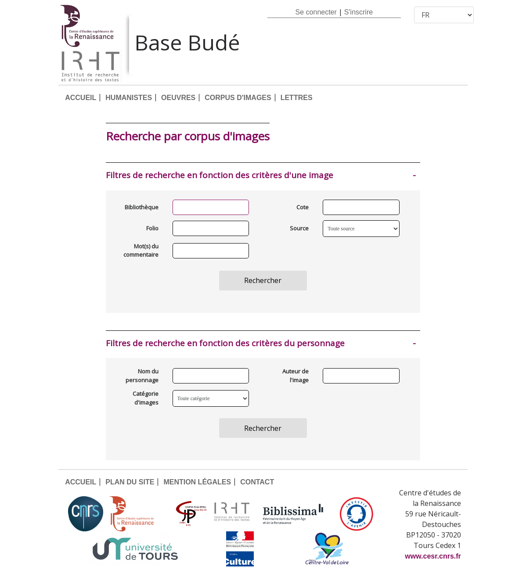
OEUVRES (178, 97)
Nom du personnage (142, 375)
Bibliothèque (142, 207)
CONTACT (257, 482)
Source (299, 228)
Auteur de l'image (295, 375)
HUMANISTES (128, 97)
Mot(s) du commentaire (141, 250)
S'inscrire (358, 12)
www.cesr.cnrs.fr (433, 556)
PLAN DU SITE (129, 482)
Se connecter (316, 12)
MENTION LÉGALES (197, 482)
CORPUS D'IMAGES (238, 97)
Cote (302, 207)
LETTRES (297, 97)
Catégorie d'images (146, 398)
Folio (152, 228)
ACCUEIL (80, 97)
